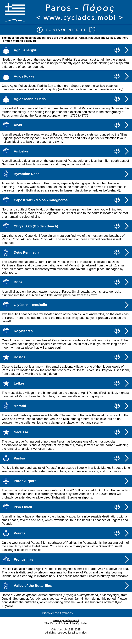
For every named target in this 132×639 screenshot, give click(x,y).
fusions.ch (60, 629)
